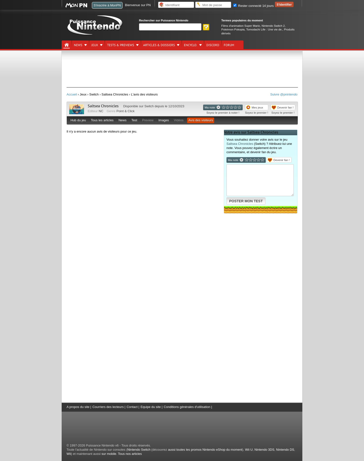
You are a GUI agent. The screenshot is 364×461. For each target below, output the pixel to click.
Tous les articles (102, 120)
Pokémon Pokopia (233, 29)
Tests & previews (120, 45)
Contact (132, 407)
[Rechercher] (170, 26)
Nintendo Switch (138, 449)
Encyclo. (190, 45)
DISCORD (212, 45)
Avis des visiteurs (200, 120)
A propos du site (78, 407)
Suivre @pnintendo (283, 94)
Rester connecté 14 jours (253, 6)
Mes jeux (257, 107)
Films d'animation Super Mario (240, 25)
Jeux (94, 45)
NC (101, 111)
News (78, 45)
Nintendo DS (285, 449)
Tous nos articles (130, 454)
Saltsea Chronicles (103, 106)
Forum (229, 45)
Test (134, 120)
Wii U (249, 449)
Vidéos (179, 120)
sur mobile (108, 454)
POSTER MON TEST (246, 201)
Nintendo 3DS (264, 449)
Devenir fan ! (285, 107)
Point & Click (125, 111)
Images (163, 120)
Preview (148, 120)
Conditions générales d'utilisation (187, 407)
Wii (69, 454)
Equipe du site (150, 407)
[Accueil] (66, 44)
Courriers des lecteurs (108, 407)
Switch (149, 106)
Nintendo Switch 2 (273, 25)
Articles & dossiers (159, 45)
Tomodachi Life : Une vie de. (264, 29)
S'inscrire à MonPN (107, 5)
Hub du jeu (78, 120)
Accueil (72, 94)
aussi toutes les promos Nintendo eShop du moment (205, 449)
